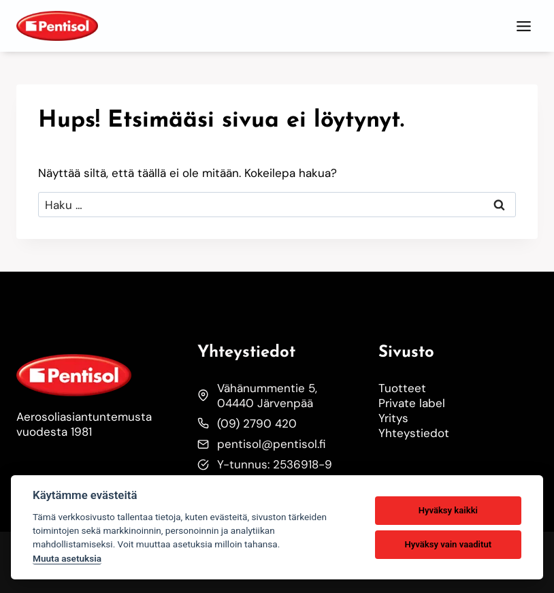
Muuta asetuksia (67, 558)
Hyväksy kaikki (448, 510)
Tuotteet (402, 388)
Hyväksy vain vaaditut (447, 544)
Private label (411, 403)
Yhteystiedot (413, 433)
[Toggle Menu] (524, 26)
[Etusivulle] (96, 375)
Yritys (393, 418)
